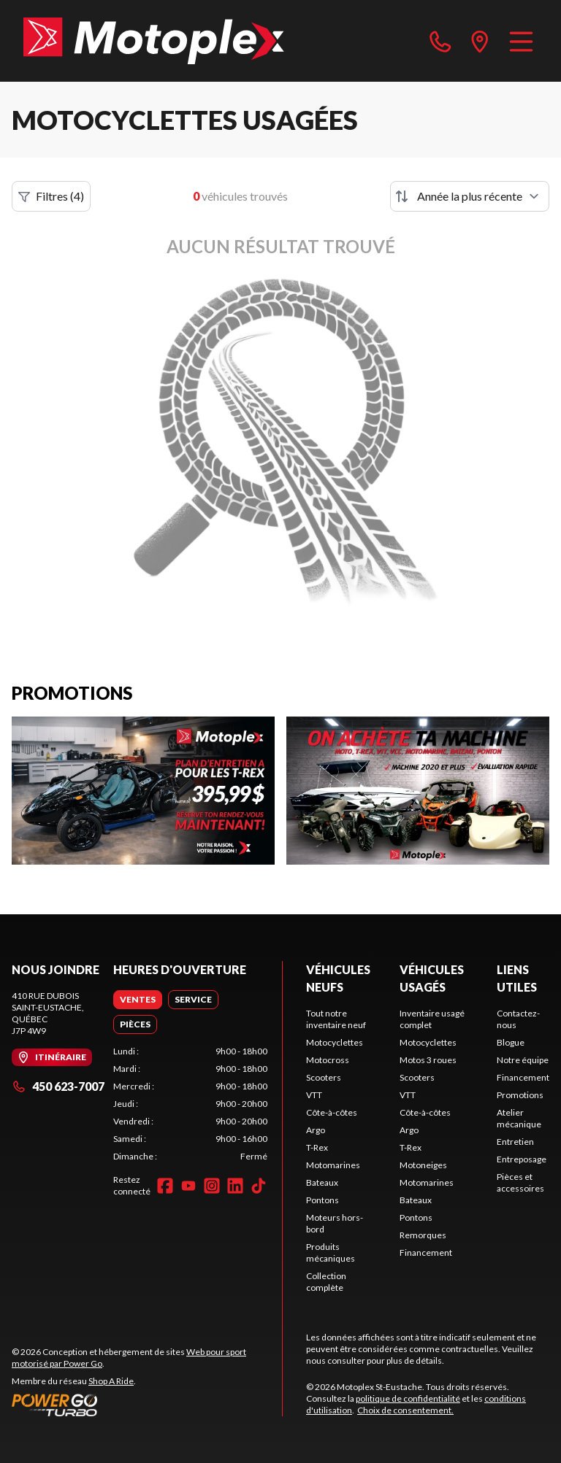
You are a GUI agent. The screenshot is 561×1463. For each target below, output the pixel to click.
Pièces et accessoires (520, 1182)
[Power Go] (147, 1404)
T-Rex (317, 1147)
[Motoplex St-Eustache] (153, 41)
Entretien (515, 1141)
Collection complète (326, 1281)
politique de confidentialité (408, 1398)
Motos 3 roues (428, 1059)
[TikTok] (258, 1185)
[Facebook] (165, 1185)
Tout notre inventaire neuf (336, 1019)
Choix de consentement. (405, 1410)
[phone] (440, 41)
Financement (426, 1252)
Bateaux (322, 1182)
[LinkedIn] (235, 1185)
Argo (315, 1129)
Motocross (327, 1059)
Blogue (510, 1042)
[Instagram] (212, 1185)
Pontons (322, 1199)
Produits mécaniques (330, 1252)
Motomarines (333, 1164)
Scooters (323, 1077)
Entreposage (521, 1159)
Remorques (423, 1235)
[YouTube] (188, 1185)
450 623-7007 (58, 1086)
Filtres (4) (51, 196)
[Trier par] (469, 196)
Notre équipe (523, 1059)
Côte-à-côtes (331, 1112)
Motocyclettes (334, 1042)
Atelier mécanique (519, 1118)
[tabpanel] (190, 1104)
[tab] (137, 999)
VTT (314, 1094)
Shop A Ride (111, 1380)
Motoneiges (423, 1164)
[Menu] (521, 40)
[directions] (480, 41)
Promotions (520, 1094)
